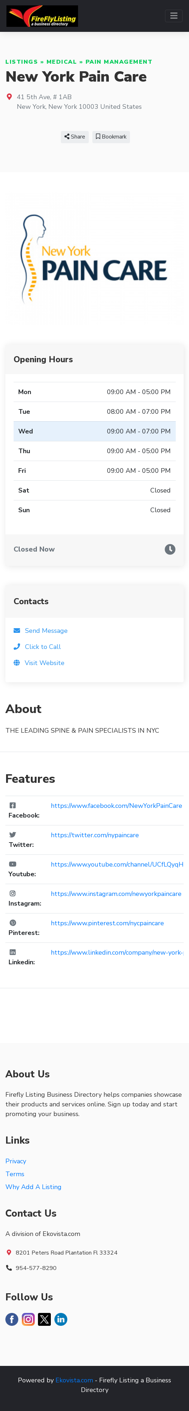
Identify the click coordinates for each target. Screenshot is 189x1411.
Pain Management (119, 62)
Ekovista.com (74, 1380)
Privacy (15, 1161)
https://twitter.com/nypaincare (95, 835)
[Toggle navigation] (174, 16)
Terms (14, 1174)
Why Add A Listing (33, 1187)
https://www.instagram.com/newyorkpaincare (116, 893)
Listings (21, 62)
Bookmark (111, 137)
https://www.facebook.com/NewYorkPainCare (116, 805)
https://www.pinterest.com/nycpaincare (107, 923)
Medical (62, 62)
